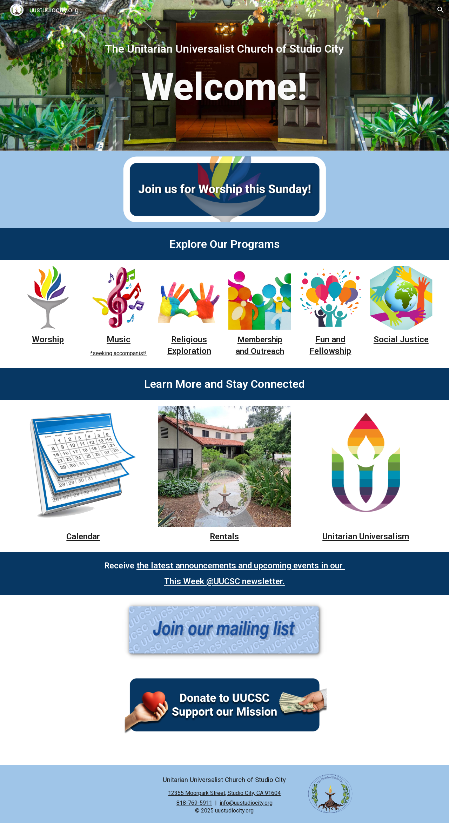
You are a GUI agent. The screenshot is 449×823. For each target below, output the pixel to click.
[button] (440, 9)
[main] (224, 49)
